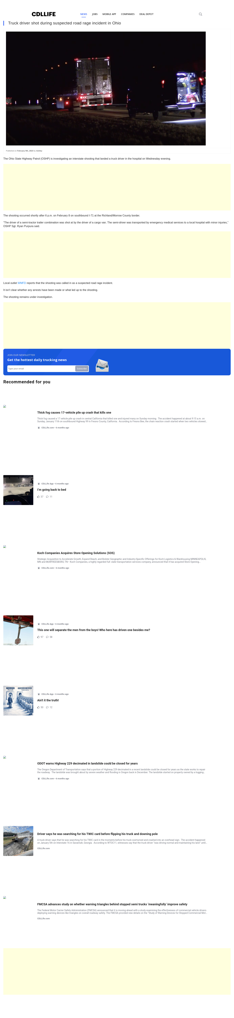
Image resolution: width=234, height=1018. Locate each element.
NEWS (83, 14)
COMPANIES (127, 14)
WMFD (22, 283)
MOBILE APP (109, 14)
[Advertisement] (103, 187)
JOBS (95, 14)
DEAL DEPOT (146, 14)
